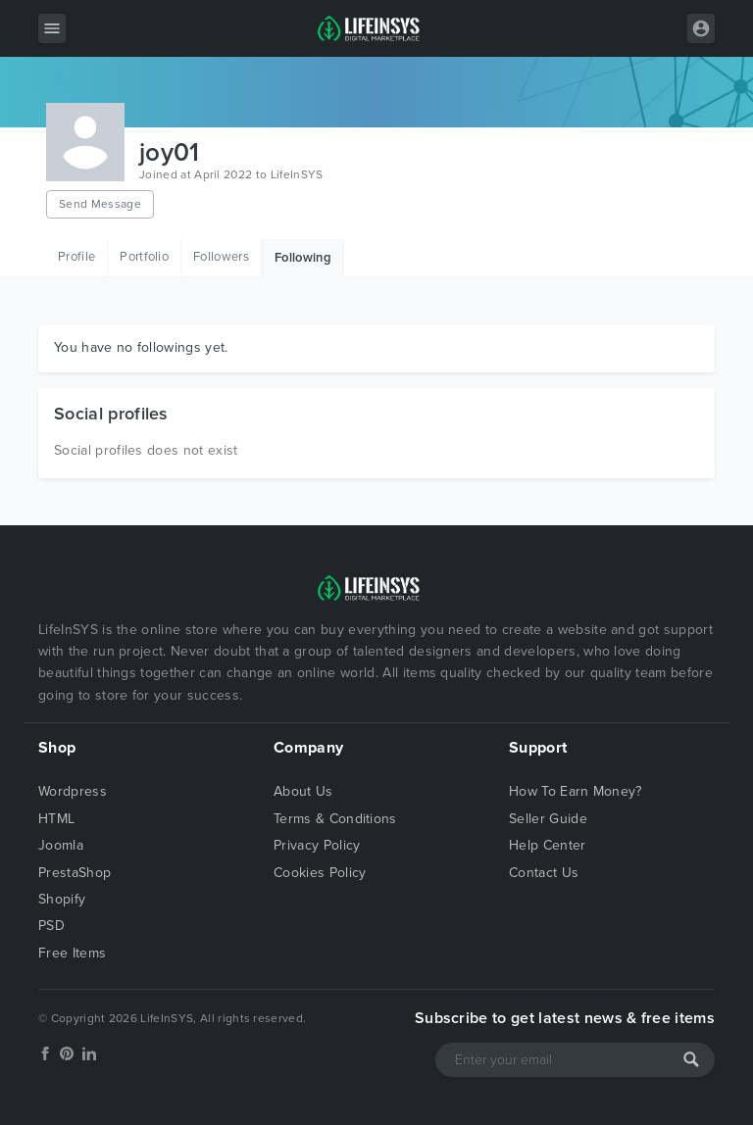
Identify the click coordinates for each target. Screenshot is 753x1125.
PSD (51, 925)
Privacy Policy (317, 845)
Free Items (72, 953)
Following (303, 258)
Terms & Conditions (335, 818)
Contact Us (543, 872)
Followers (221, 257)
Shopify (61, 899)
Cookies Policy (320, 872)
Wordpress (72, 791)
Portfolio (144, 257)
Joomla (60, 845)
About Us (303, 791)
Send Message (100, 204)
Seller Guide (548, 818)
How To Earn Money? (575, 791)
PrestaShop (74, 872)
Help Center (547, 845)
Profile (76, 257)
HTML (56, 818)
